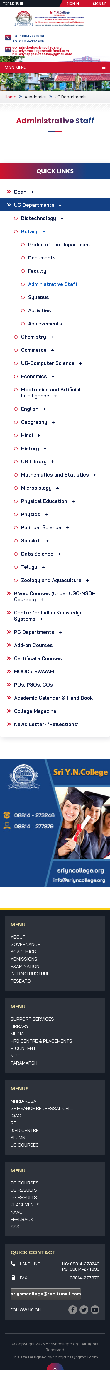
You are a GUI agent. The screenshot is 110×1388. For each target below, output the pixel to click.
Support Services (32, 1019)
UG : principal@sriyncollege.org (37, 47)
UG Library (39, 461)
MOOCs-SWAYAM (34, 671)
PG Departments (39, 632)
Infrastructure (30, 973)
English (35, 409)
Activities (40, 310)
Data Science (42, 554)
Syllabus (39, 297)
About (18, 937)
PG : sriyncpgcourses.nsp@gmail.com (42, 54)
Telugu (34, 567)
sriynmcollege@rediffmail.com (46, 1294)
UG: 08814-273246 (28, 36)
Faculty (38, 271)
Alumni (18, 1138)
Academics (36, 97)
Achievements (46, 323)
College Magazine (35, 711)
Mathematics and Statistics (60, 475)
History (35, 448)
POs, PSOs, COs (33, 685)
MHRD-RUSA (23, 1101)
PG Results (24, 1197)
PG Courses (25, 1183)
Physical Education (49, 501)
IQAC (16, 1116)
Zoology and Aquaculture (56, 580)
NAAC (17, 1212)
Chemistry (39, 337)
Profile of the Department (60, 244)
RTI (14, 1123)
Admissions (24, 959)
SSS (15, 1227)
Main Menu (55, 67)
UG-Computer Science (53, 363)
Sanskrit (36, 540)
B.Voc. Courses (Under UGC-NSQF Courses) (54, 596)
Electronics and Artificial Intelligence (51, 392)
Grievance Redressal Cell (42, 1108)
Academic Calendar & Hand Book (53, 698)
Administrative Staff (53, 284)
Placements (25, 1205)
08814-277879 (84, 1278)
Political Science (46, 527)
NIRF (15, 1056)
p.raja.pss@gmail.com (76, 1357)
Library (20, 1026)
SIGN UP (99, 3)
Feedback (22, 1219)
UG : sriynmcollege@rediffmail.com (40, 50)
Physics (36, 514)
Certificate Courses (38, 658)
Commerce (39, 350)
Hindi (32, 435)
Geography (39, 422)
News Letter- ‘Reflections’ (46, 724)
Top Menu (13, 3)
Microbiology (41, 488)
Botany (34, 231)
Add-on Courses (33, 645)
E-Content (23, 1048)
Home (10, 97)
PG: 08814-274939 (28, 41)
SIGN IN (73, 3)
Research (22, 981)
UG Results (24, 1190)
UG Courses (25, 1145)
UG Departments (71, 97)
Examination (25, 966)
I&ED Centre (25, 1130)
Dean (25, 192)
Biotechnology (44, 218)
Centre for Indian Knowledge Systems (48, 616)
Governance (25, 944)
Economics (39, 376)
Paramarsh (24, 1063)
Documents (42, 258)
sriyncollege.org (64, 1344)
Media (17, 1034)
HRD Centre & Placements (41, 1041)
